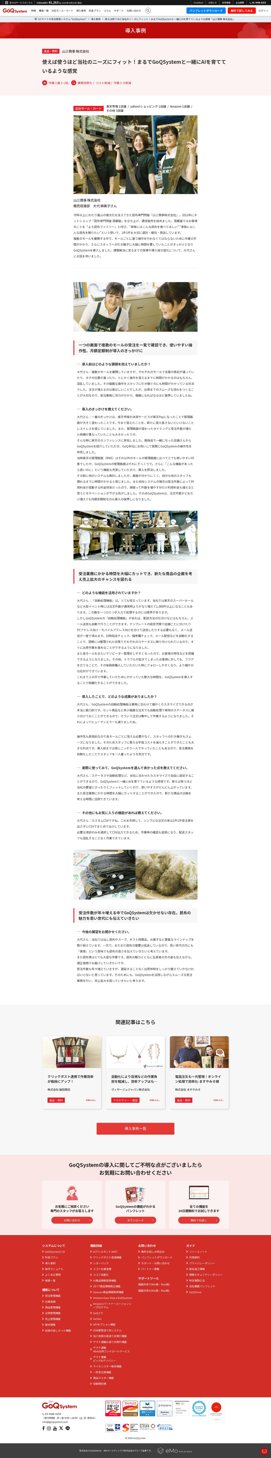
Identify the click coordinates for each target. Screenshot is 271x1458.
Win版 (154, 1284)
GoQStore (198, 2)
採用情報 (226, 2)
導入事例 (81, 10)
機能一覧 (44, 10)
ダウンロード (140, 1220)
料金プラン (95, 10)
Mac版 (165, 1284)
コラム (107, 10)
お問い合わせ (134, 10)
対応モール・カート (62, 10)
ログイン (263, 10)
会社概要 (240, 2)
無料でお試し (204, 1220)
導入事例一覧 (135, 1128)
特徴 (33, 10)
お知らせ (212, 2)
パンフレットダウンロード (206, 10)
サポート (119, 10)
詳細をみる (91, 1100)
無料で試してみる (242, 10)
